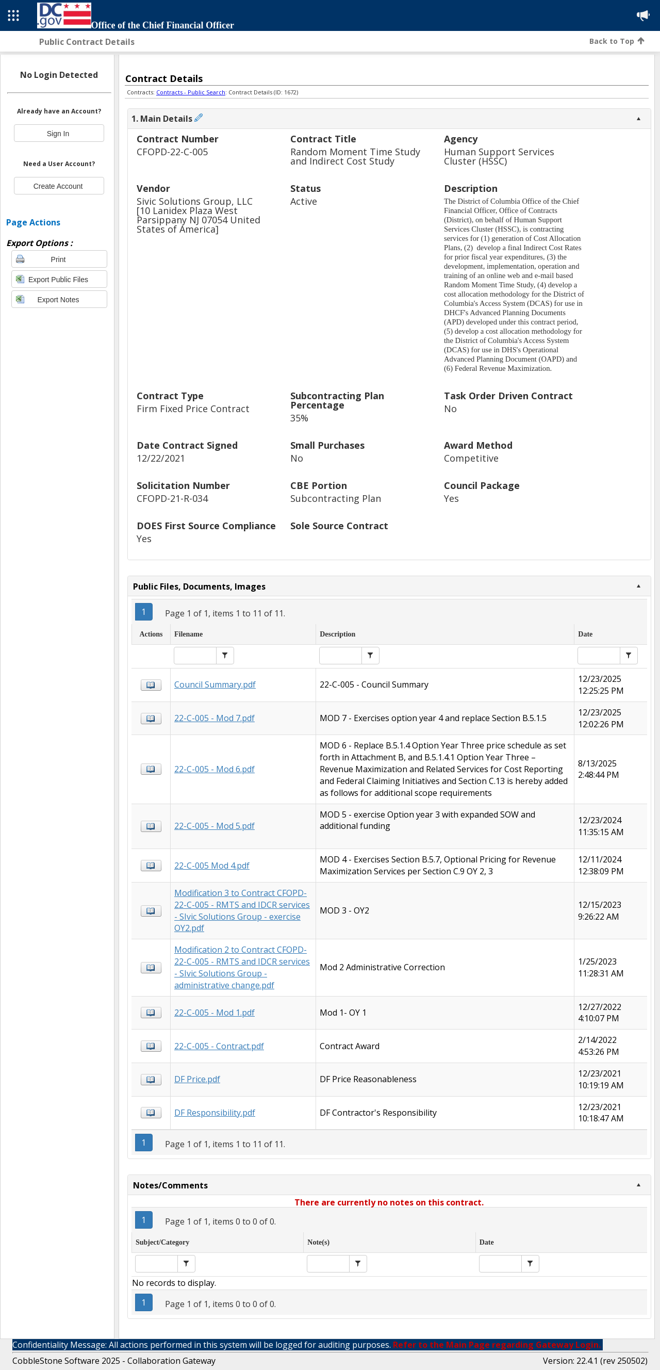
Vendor (153, 189)
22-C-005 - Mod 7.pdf (214, 718)
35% (299, 418)
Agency (460, 139)
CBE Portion (318, 486)
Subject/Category (162, 1242)
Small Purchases (327, 446)
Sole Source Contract (339, 526)
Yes (451, 498)
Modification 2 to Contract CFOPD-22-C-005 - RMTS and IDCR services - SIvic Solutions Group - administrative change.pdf (242, 967)
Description (471, 189)
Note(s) (318, 1242)
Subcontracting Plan (335, 498)
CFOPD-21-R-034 (172, 498)
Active (303, 201)
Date (585, 634)
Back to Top (617, 41)
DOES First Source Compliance (206, 526)
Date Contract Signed (187, 446)
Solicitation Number (183, 486)
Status (305, 189)
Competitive (471, 458)
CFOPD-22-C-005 (172, 152)
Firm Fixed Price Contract (193, 409)
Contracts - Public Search (190, 92)
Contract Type (170, 396)
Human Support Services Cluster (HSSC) (499, 156)
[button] (225, 655)
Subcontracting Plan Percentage (337, 401)
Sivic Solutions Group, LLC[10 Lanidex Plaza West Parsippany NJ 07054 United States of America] (198, 215)
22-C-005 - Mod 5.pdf (214, 825)
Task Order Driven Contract (508, 396)
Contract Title (323, 139)
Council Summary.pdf (215, 684)
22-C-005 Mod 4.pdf (212, 865)
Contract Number (178, 139)
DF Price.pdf (197, 1079)
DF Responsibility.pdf (214, 1112)
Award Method (478, 446)
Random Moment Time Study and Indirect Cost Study (355, 156)
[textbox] (195, 655)
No (450, 409)
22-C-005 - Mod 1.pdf (214, 1012)
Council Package (482, 486)
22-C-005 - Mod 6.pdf (214, 769)
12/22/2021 (161, 458)
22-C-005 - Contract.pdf (219, 1046)
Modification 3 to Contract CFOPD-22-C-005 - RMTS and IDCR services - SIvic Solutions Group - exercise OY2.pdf (242, 910)
